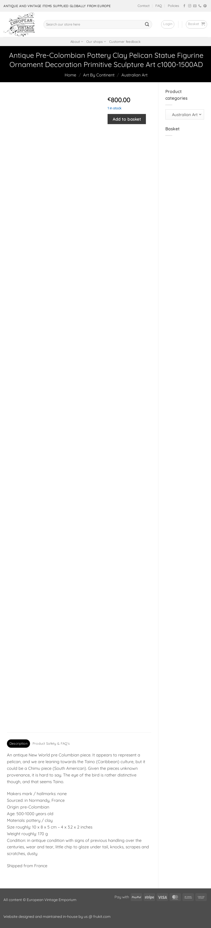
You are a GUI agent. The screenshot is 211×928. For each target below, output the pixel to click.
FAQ (158, 6)
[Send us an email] (194, 6)
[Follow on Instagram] (189, 6)
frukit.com (102, 916)
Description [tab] (18, 743)
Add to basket (127, 119)
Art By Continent (99, 75)
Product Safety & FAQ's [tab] (51, 743)
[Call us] (200, 6)
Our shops (96, 41)
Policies (173, 6)
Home (70, 75)
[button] (167, 24)
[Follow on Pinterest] (205, 6)
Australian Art (134, 75)
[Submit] (147, 24)
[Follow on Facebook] (184, 6)
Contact (144, 6)
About (76, 41)
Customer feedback (125, 42)
